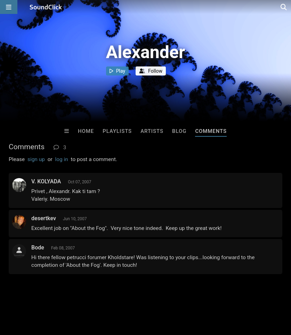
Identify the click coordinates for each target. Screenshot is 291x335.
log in (61, 159)
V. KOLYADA (46, 181)
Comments (211, 131)
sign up (36, 159)
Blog (179, 131)
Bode (37, 247)
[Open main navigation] (8, 7)
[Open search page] (284, 7)
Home (86, 131)
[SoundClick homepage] (46, 7)
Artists (151, 131)
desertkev (43, 218)
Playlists (117, 131)
